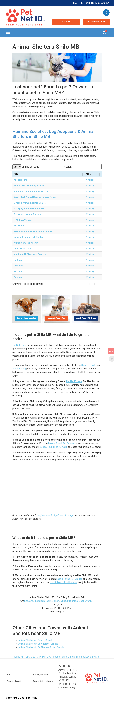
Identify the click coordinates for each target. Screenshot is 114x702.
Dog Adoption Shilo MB (59, 656)
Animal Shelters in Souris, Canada (35, 640)
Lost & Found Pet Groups (61, 443)
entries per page (30, 167)
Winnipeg (90, 180)
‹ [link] (89, 283)
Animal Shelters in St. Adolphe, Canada (38, 643)
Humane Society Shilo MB (85, 656)
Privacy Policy (40, 674)
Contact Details (15, 681)
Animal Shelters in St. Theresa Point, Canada (41, 647)
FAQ (9, 674)
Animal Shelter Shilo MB (33, 656)
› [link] (99, 283)
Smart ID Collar (89, 365)
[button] (7, 32)
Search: (68, 167)
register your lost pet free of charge (55, 515)
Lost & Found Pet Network (53, 447)
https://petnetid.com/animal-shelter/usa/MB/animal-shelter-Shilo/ (59, 601)
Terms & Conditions (43, 681)
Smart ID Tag (19, 368)
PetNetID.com (19, 345)
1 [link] (94, 283)
